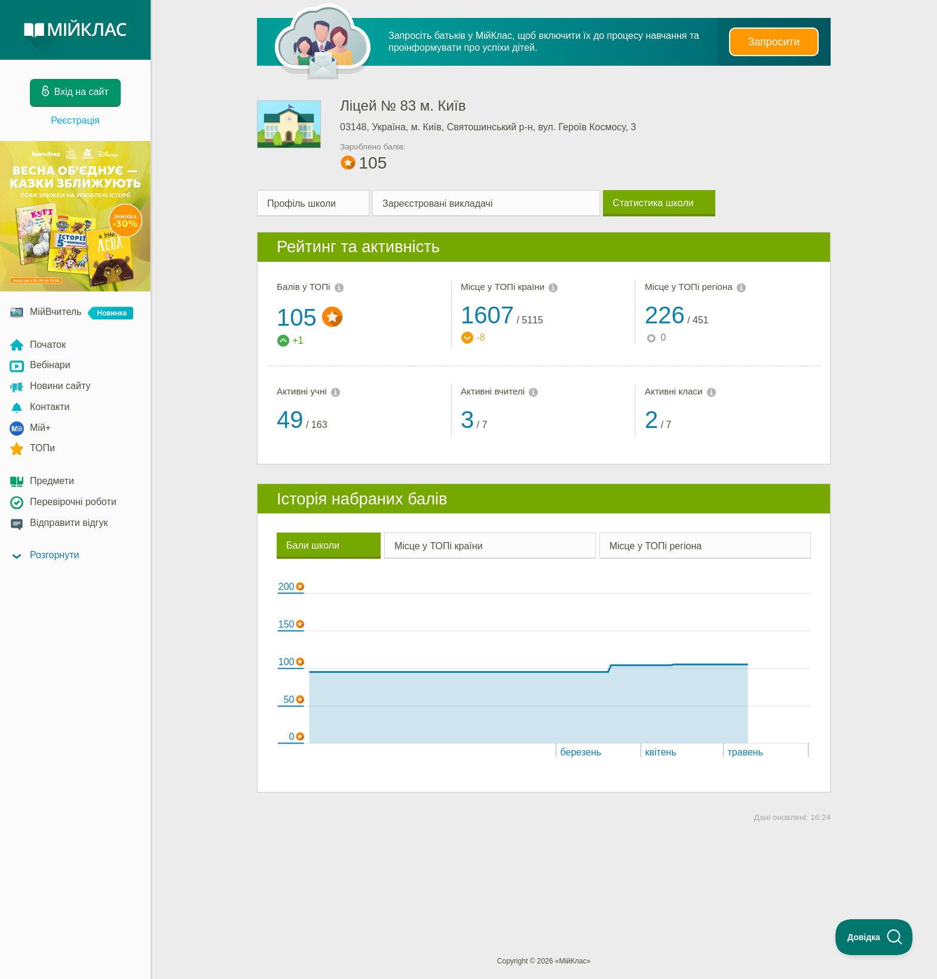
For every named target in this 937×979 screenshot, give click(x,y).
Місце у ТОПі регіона (656, 546)
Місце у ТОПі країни (438, 546)
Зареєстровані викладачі (437, 203)
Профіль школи (301, 203)
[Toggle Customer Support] (874, 937)
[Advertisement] (544, 870)
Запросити (774, 42)
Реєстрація (75, 120)
